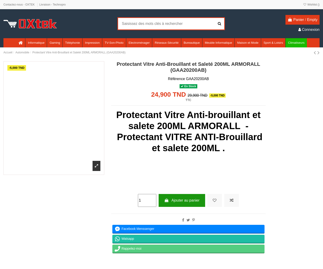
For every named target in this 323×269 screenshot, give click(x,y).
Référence (176, 79)
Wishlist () (311, 4)
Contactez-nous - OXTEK (19, 4)
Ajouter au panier (182, 200)
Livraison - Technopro (52, 4)
